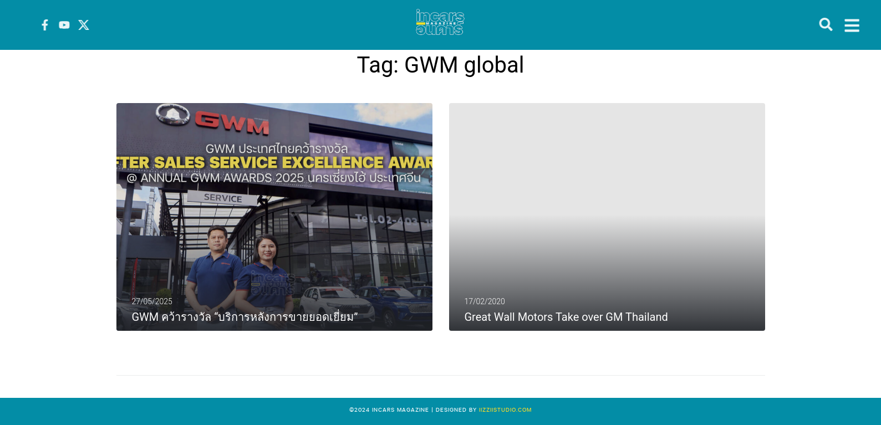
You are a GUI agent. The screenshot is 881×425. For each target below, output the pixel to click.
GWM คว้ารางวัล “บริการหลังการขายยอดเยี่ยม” (245, 317)
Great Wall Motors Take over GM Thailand (566, 317)
